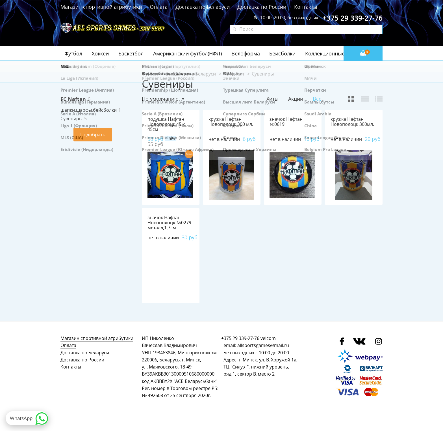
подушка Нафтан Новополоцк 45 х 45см (166, 124)
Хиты (272, 98)
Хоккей (100, 53)
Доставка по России (261, 6)
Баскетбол (131, 53)
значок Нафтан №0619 (286, 121)
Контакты (305, 6)
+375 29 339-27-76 (240, 338)
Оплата (159, 6)
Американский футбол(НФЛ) (187, 53)
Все (317, 99)
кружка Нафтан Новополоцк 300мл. (352, 121)
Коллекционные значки (334, 53)
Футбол (73, 53)
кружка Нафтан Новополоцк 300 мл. (231, 121)
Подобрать (92, 134)
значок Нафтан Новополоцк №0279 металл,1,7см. (169, 223)
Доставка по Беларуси (202, 6)
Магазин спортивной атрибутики (101, 6)
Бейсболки (282, 53)
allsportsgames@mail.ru (263, 345)
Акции (295, 98)
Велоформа (245, 53)
